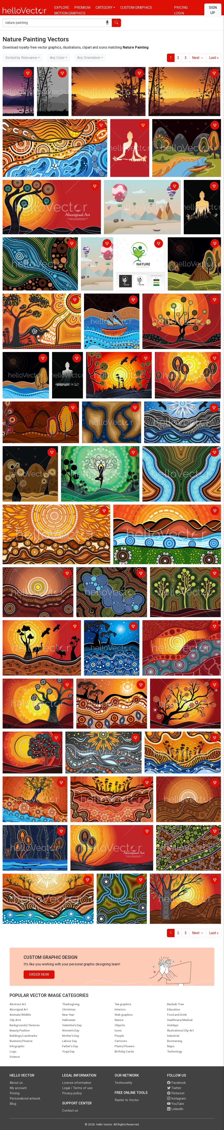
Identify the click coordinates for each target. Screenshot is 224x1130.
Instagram (176, 1098)
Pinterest (175, 1093)
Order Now (39, 974)
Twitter (174, 1088)
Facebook (176, 1083)
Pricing (181, 7)
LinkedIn (175, 1109)
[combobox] (23, 58)
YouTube (175, 1104)
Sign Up (213, 10)
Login (179, 13)
